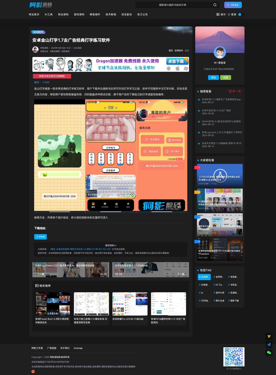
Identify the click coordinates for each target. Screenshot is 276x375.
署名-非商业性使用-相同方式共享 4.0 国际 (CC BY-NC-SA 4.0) (80, 249)
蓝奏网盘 (40, 236)
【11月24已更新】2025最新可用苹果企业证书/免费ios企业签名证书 (219, 178)
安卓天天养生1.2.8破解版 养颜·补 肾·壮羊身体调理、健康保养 (222, 143)
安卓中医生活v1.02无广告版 (216, 110)
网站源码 (63, 14)
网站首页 (34, 14)
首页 (171, 50)
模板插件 (95, 14)
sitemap (78, 348)
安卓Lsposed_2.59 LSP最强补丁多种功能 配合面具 (222, 132)
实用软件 (38, 32)
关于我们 (65, 348)
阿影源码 (44, 48)
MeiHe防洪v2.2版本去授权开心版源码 (221, 121)
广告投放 (51, 348)
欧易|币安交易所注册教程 (52, 76)
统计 (221, 14)
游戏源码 (79, 14)
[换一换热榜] (234, 91)
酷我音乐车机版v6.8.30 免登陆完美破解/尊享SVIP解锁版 (219, 228)
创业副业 (126, 14)
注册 (225, 77)
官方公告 (142, 14)
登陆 (213, 77)
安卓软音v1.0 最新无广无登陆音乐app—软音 (221, 99)
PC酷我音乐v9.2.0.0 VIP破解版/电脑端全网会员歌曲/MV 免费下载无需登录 (219, 203)
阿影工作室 (37, 348)
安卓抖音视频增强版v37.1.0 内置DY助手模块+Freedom (219, 252)
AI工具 (49, 14)
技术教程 (111, 14)
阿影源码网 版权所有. (60, 357)
